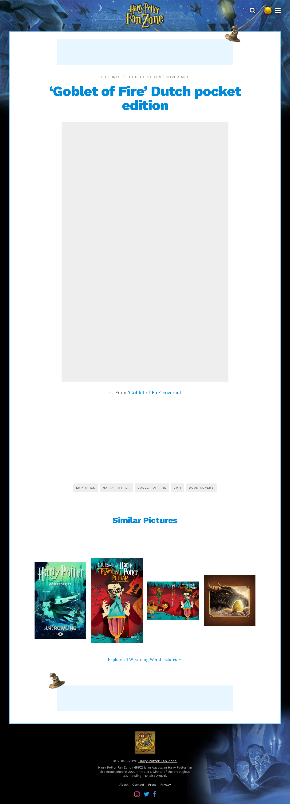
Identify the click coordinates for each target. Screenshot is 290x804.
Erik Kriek (85, 487)
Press (152, 784)
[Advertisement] (145, 52)
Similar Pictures (145, 520)
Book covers (201, 487)
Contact (138, 784)
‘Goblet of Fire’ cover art (158, 77)
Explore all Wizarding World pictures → (145, 659)
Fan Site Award (154, 775)
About (124, 784)
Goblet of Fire (151, 487)
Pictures (111, 77)
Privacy (165, 784)
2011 (177, 487)
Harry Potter (116, 487)
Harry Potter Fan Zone (157, 761)
